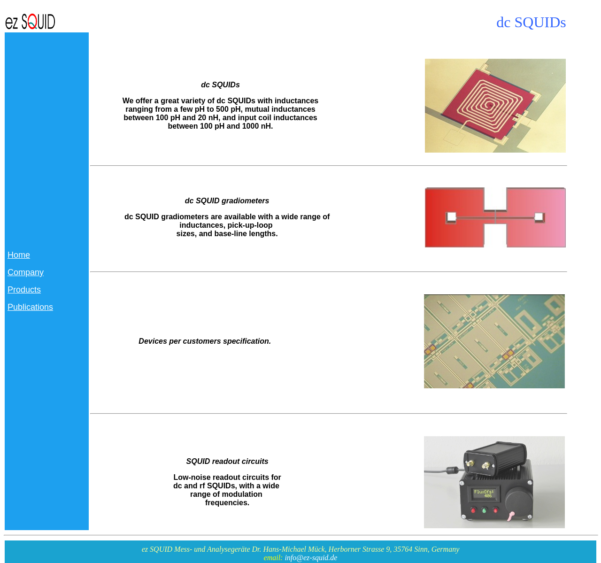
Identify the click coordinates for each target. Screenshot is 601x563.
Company (26, 272)
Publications (30, 307)
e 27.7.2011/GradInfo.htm (129, 157)
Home (19, 255)
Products (24, 289)
